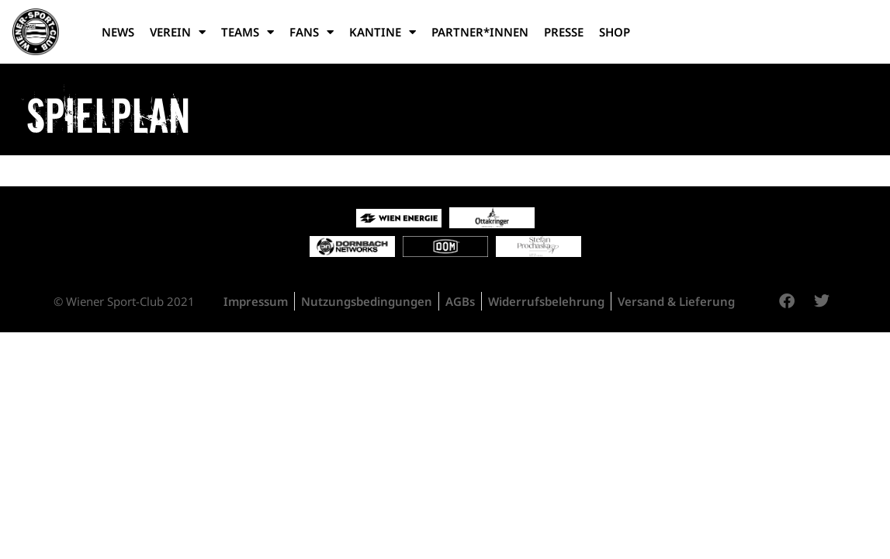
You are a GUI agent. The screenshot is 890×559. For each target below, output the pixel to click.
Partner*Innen (479, 32)
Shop (614, 32)
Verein (178, 32)
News (118, 32)
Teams (247, 32)
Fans (311, 32)
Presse (564, 32)
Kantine (382, 32)
